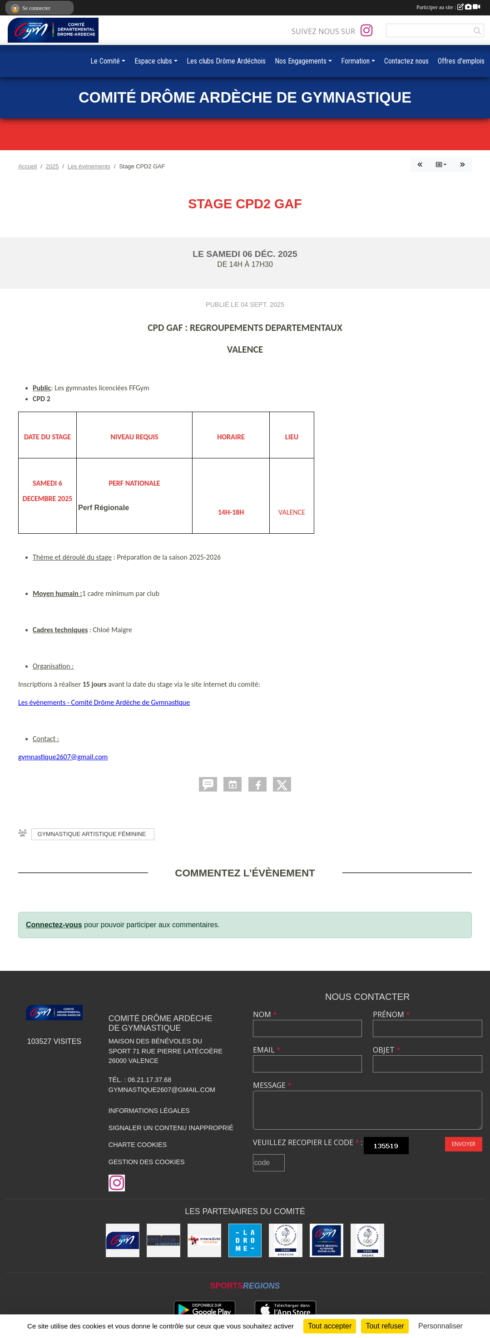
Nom (265, 1014)
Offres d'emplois (461, 61)
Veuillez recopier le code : (307, 1142)
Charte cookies (138, 1144)
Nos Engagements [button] (301, 61)
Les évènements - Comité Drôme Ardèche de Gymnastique (104, 702)
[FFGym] (122, 1240)
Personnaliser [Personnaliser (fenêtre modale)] (440, 1326)
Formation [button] (355, 61)
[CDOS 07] (285, 1240)
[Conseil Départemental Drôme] (245, 1240)
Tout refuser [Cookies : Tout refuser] (385, 1326)
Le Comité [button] (105, 61)
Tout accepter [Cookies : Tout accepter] (329, 1326)
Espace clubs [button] (153, 61)
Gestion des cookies (147, 1162)
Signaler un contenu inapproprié (171, 1127)
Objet (387, 1050)
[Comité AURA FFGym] (326, 1240)
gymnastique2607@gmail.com (63, 757)
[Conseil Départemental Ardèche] (163, 1240)
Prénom (391, 1014)
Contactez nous (406, 61)
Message (272, 1085)
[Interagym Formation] (204, 1240)
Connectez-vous (54, 925)
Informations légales (149, 1110)
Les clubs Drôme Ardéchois (226, 61)
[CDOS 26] (367, 1240)
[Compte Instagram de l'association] (366, 30)
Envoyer (463, 1144)
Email (267, 1050)
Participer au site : (448, 7)
